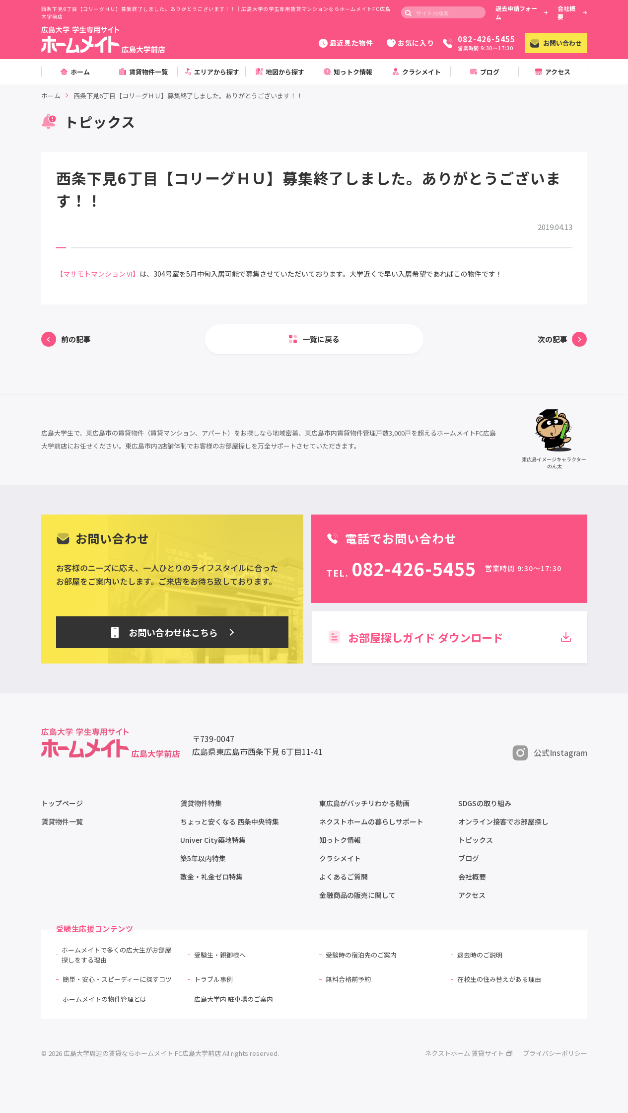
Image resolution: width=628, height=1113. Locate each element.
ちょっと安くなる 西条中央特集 (229, 821)
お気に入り (410, 43)
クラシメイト (340, 858)
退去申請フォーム (521, 12)
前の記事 (76, 339)
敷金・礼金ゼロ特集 (211, 877)
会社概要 (572, 12)
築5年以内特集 (203, 858)
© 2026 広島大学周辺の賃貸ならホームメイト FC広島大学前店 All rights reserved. (160, 1053)
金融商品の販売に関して (357, 895)
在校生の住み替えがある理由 (499, 979)
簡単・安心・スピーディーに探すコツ (117, 979)
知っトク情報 (340, 840)
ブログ (468, 858)
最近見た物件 (346, 43)
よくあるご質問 (343, 877)
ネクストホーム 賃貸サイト (469, 1053)
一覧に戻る (321, 339)
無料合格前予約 (348, 979)
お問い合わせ (556, 43)
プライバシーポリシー (555, 1053)
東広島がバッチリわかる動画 (364, 803)
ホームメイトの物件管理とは (104, 999)
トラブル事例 (213, 979)
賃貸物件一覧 (62, 821)
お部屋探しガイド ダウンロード (449, 637)
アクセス (472, 895)
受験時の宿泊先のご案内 (361, 955)
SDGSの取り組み (484, 803)
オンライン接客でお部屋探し (503, 821)
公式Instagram (549, 753)
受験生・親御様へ (220, 955)
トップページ (62, 803)
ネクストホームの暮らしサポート (371, 821)
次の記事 (552, 339)
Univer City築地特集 (213, 840)
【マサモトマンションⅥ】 (98, 274)
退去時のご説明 (479, 955)
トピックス (475, 840)
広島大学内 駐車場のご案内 (233, 999)
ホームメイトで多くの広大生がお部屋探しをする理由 (116, 955)
